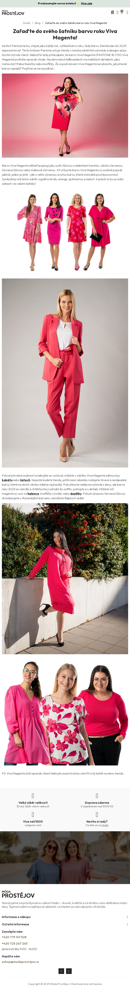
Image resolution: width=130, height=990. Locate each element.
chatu (105, 825)
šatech (25, 480)
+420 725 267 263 (15, 943)
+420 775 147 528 (14, 937)
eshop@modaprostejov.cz (20, 962)
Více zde (86, 3)
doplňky (76, 493)
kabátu (7, 480)
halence (33, 493)
